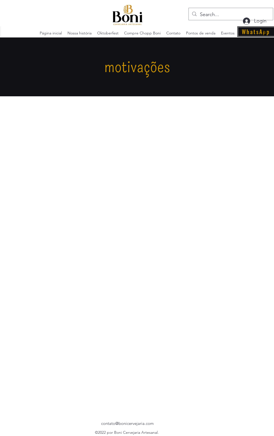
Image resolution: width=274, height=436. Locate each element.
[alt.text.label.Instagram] (265, 33)
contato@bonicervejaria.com (127, 423)
